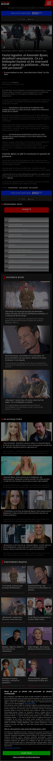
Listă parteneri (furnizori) (12, 748)
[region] (26, 724)
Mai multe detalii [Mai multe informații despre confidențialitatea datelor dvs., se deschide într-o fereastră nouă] (30, 703)
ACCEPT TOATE (26, 753)
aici (17, 717)
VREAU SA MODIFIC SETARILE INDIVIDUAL (26, 757)
